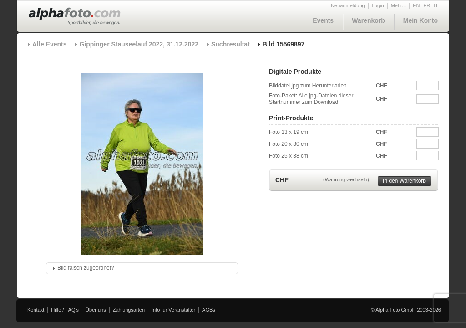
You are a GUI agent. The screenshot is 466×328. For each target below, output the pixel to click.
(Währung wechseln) (346, 179)
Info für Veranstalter (173, 310)
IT (436, 5)
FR (427, 5)
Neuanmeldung (348, 5)
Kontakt (35, 310)
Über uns (96, 310)
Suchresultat (230, 44)
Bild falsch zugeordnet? (85, 268)
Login (378, 5)
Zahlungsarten (129, 310)
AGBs (208, 310)
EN (416, 5)
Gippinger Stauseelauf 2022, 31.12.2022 (138, 44)
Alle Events (49, 44)
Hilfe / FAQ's (65, 310)
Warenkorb (368, 20)
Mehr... (398, 5)
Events (323, 20)
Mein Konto (420, 20)
